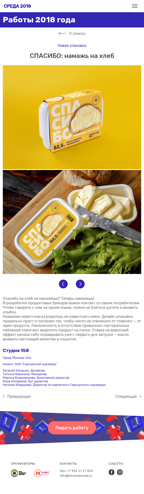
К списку (77, 33)
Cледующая (126, 396)
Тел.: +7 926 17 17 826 (76, 471)
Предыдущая (19, 396)
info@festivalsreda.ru (76, 475)
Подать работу (72, 427)
